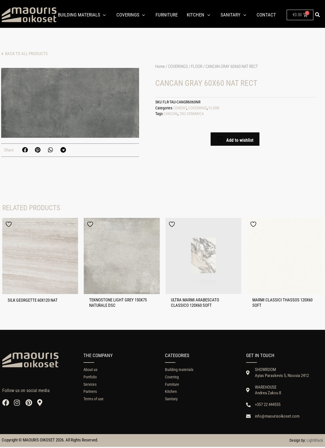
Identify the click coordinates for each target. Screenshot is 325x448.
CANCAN (170, 113)
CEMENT (179, 108)
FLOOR (196, 66)
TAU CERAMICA (191, 113)
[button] (317, 15)
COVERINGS (178, 66)
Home (160, 66)
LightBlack (315, 441)
